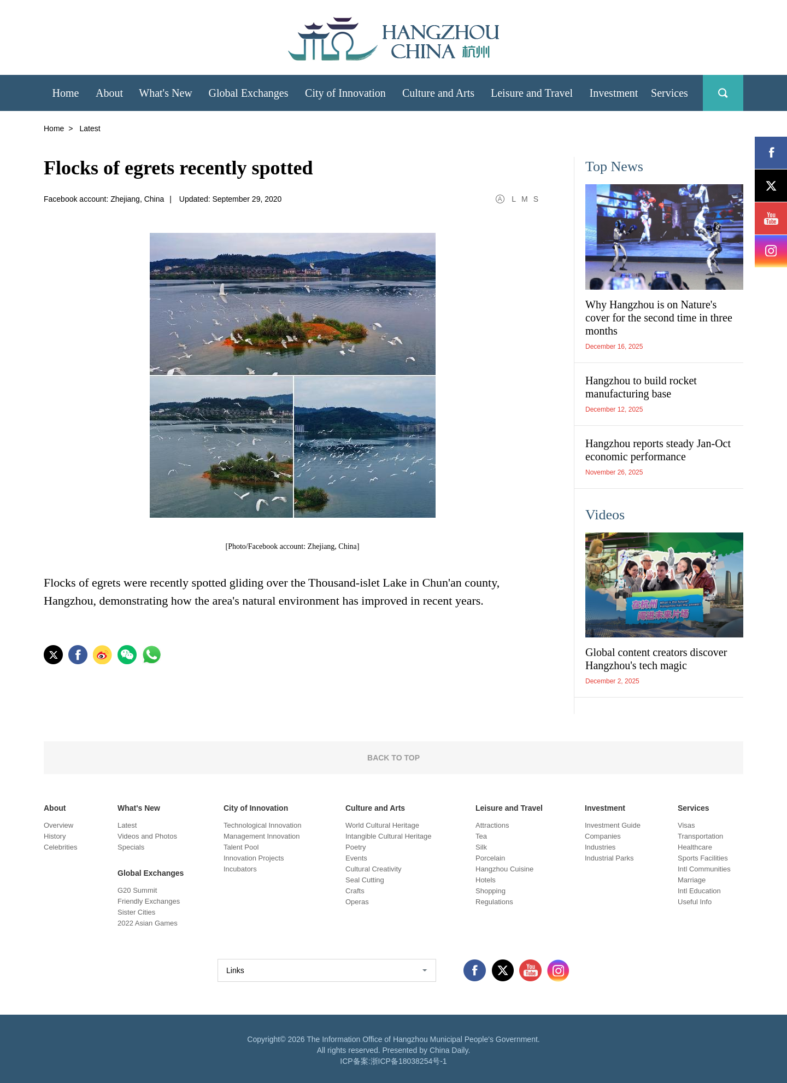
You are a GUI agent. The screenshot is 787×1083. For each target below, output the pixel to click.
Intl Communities (704, 869)
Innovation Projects (254, 858)
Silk (481, 847)
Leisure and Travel (509, 808)
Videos (605, 515)
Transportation (700, 836)
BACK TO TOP (393, 757)
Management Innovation (261, 836)
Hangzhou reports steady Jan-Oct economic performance (658, 450)
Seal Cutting (364, 880)
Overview (58, 825)
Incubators (240, 869)
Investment (605, 808)
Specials (131, 847)
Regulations (494, 902)
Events (356, 858)
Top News (614, 166)
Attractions (492, 825)
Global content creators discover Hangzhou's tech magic (656, 658)
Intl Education (699, 891)
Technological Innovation (262, 825)
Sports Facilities (703, 858)
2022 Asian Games (148, 923)
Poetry (355, 847)
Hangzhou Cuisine (504, 869)
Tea (481, 836)
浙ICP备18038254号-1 (409, 1061)
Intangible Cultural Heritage (388, 836)
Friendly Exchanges (149, 901)
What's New (139, 808)
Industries (600, 847)
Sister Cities (136, 912)
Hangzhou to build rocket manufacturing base (641, 387)
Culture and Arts (375, 808)
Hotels (485, 880)
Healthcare (695, 847)
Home (54, 128)
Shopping (490, 891)
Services (693, 808)
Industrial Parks (609, 858)
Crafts (355, 891)
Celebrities (60, 847)
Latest (127, 825)
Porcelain (490, 858)
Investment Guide (613, 825)
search (723, 93)
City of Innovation (256, 808)
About (55, 808)
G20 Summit (137, 890)
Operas (357, 902)
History (55, 836)
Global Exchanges (151, 873)
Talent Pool (241, 847)
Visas (686, 825)
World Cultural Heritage (382, 825)
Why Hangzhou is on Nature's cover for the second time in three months (658, 317)
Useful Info (695, 902)
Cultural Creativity (373, 869)
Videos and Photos (147, 836)
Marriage (692, 880)
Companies (603, 836)
